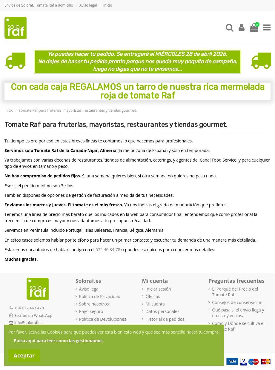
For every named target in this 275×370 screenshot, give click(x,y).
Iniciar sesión (158, 289)
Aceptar (24, 355)
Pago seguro (91, 311)
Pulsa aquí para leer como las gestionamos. (59, 340)
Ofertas (153, 296)
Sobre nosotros (94, 304)
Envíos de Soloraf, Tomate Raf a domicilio (39, 5)
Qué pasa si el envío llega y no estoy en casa (238, 313)
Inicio (107, 5)
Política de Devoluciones (102, 319)
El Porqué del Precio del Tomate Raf (235, 292)
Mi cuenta (155, 304)
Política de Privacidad (99, 296)
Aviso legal (88, 5)
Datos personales (162, 311)
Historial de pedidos (165, 319)
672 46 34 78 (108, 249)
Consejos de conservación (237, 302)
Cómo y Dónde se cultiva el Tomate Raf (238, 326)
